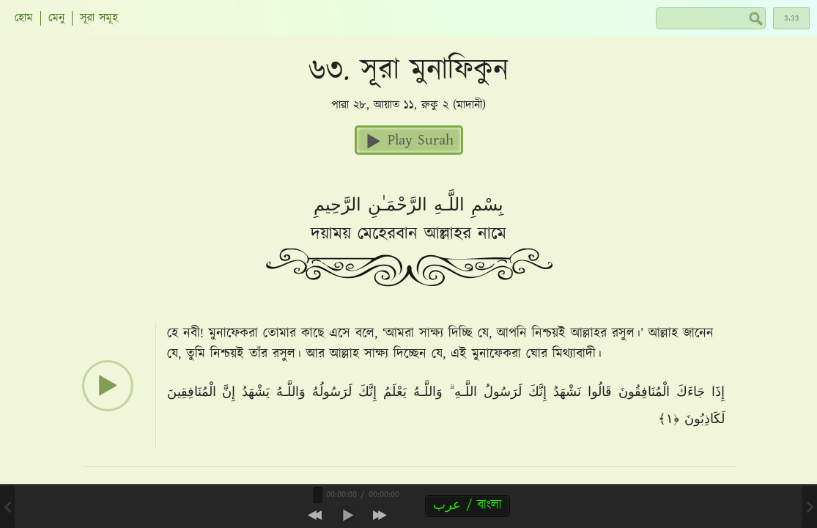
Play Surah (409, 140)
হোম (24, 18)
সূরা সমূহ (99, 18)
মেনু (56, 18)
